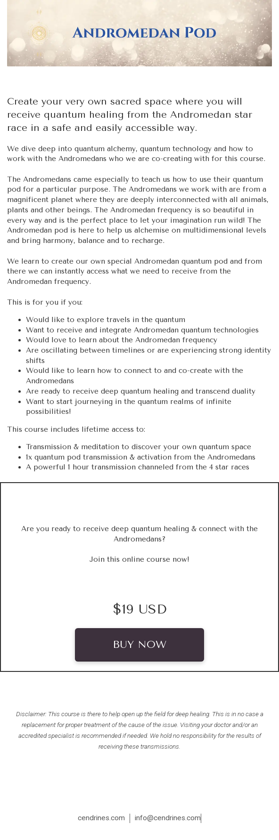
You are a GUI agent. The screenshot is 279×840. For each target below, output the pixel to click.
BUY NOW (139, 644)
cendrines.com (101, 818)
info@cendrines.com (168, 818)
